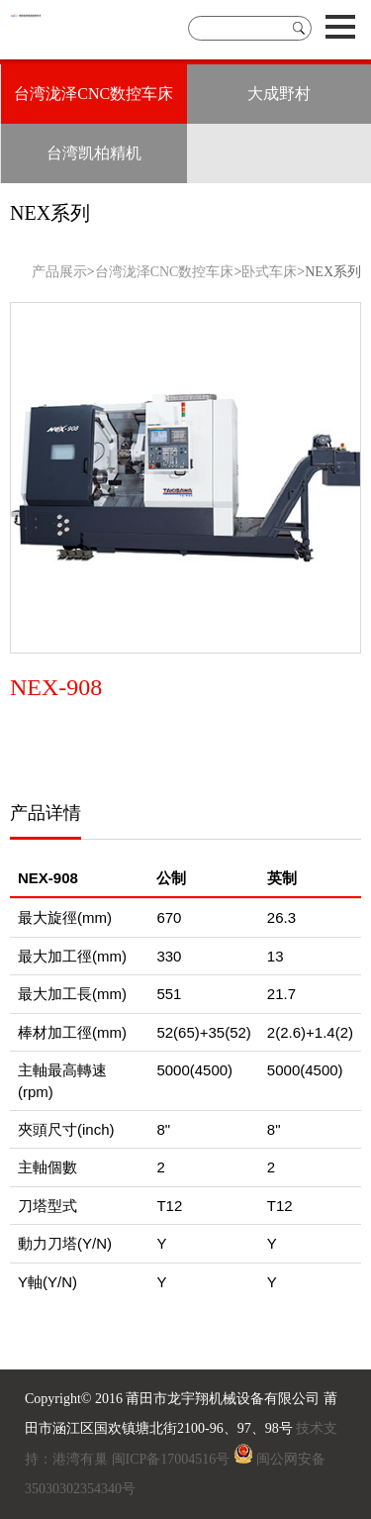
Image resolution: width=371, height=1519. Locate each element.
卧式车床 (269, 271)
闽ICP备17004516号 (171, 1459)
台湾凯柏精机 (93, 153)
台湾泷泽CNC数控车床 (93, 93)
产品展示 (59, 271)
